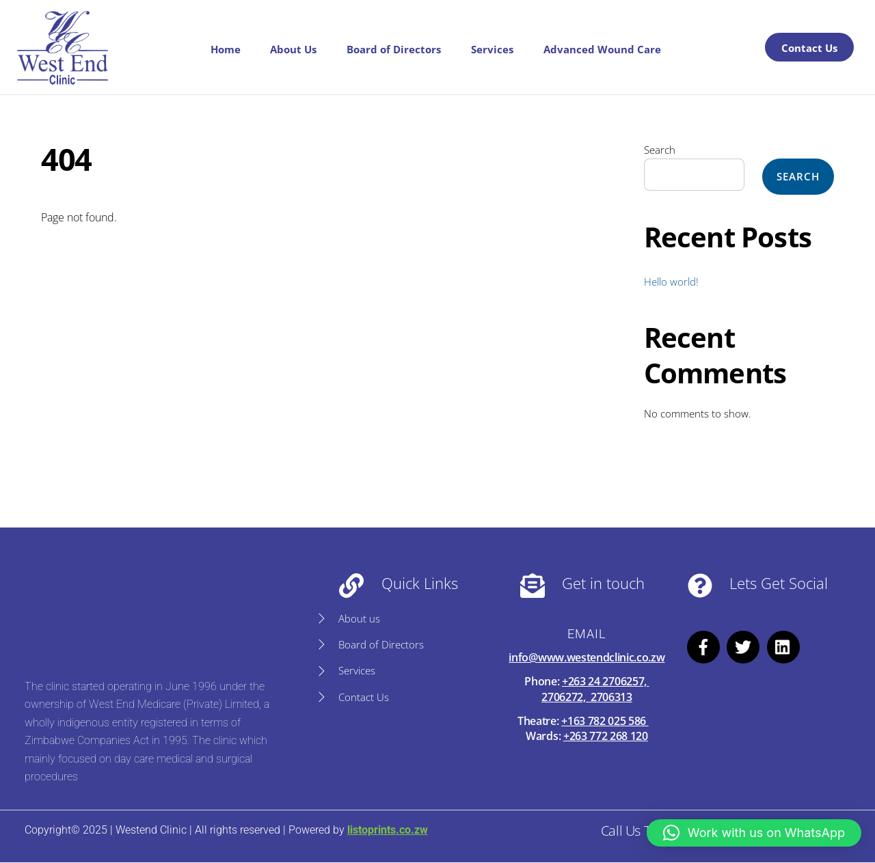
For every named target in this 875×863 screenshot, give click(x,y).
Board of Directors (394, 49)
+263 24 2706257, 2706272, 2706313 (595, 689)
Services (492, 49)
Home (226, 49)
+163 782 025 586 (605, 720)
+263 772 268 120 (605, 735)
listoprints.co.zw (387, 830)
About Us (293, 49)
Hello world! (671, 281)
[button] (754, 833)
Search (659, 149)
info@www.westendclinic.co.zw (586, 657)
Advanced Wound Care (602, 49)
